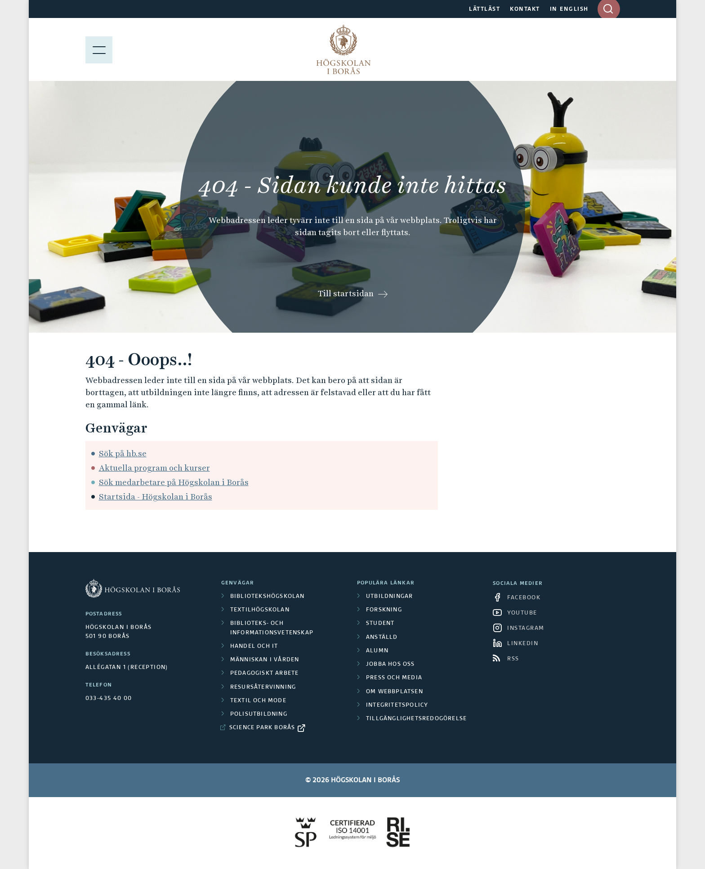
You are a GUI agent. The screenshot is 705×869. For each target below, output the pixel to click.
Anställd (382, 637)
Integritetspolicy (397, 705)
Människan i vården (264, 660)
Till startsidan (346, 293)
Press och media (394, 678)
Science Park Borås (262, 728)
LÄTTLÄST (484, 9)
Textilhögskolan (260, 610)
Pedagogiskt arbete (264, 673)
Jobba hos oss (390, 664)
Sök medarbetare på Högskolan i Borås (174, 482)
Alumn (377, 651)
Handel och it (254, 646)
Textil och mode (258, 701)
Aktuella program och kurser (154, 467)
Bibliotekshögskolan (267, 596)
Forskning (384, 610)
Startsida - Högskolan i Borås (155, 496)
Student (380, 623)
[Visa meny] (98, 49)
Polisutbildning (258, 714)
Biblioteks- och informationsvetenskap (271, 628)
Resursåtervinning (263, 687)
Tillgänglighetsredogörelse (416, 719)
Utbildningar (389, 596)
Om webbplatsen (394, 692)
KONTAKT (525, 9)
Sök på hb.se (123, 453)
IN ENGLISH (569, 9)
